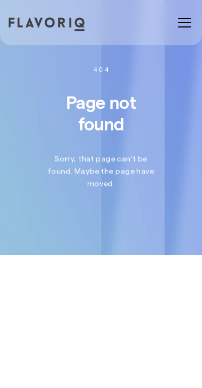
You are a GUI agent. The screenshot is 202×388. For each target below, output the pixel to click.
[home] (56, 24)
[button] (182, 23)
